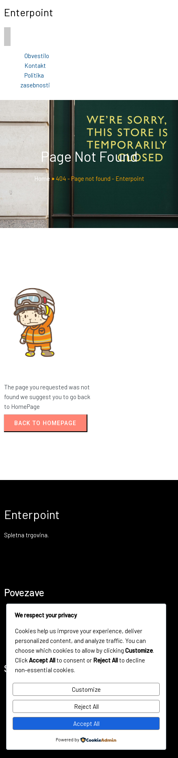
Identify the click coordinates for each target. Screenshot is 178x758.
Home (42, 178)
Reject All (86, 706)
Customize (86, 689)
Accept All (86, 723)
